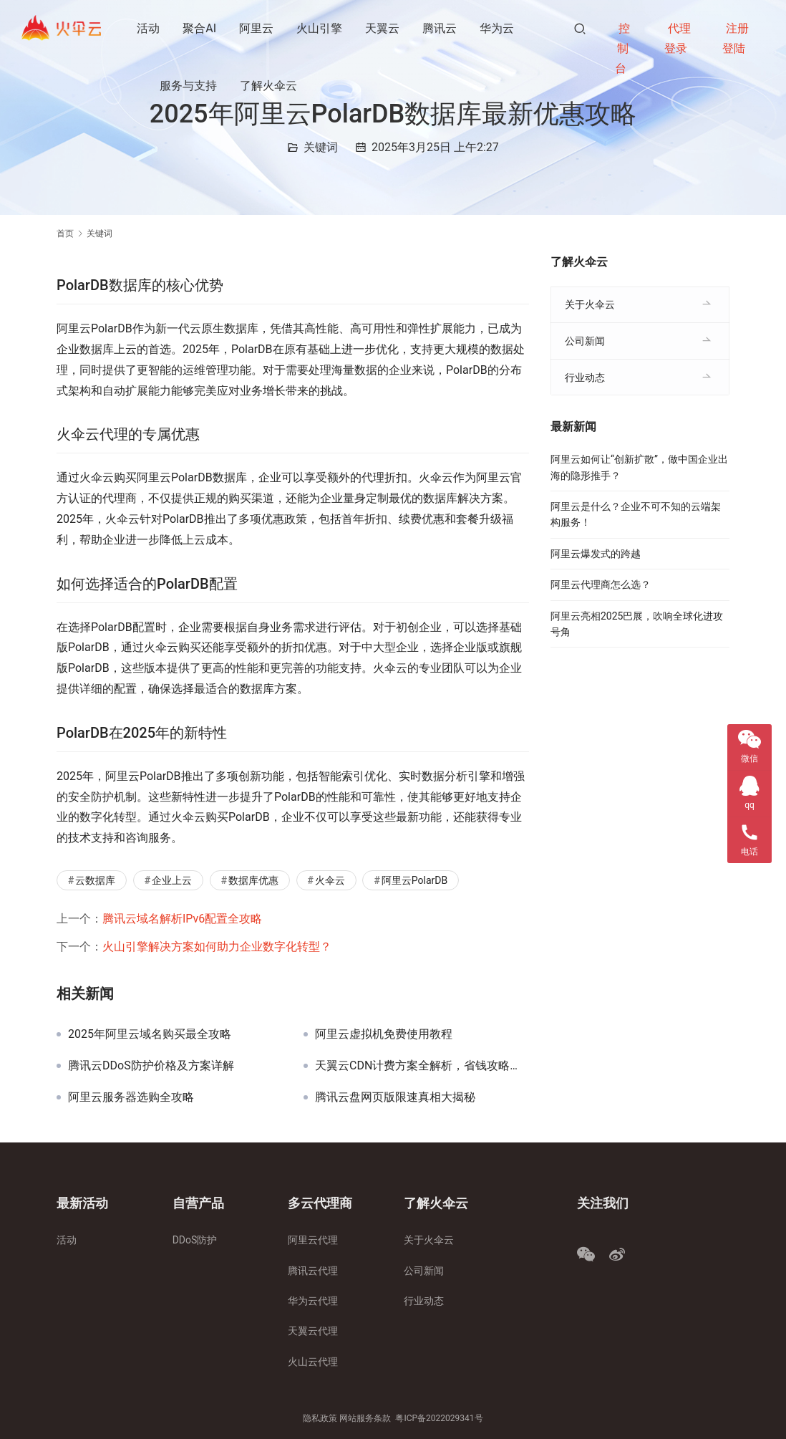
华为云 (497, 28)
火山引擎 (320, 28)
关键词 (321, 147)
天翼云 (383, 28)
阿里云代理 (313, 1240)
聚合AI (200, 28)
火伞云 (330, 880)
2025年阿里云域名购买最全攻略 (149, 1034)
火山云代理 (313, 1361)
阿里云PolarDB (414, 880)
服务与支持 (189, 85)
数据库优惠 (253, 880)
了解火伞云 (269, 85)
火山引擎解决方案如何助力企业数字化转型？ (216, 946)
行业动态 (585, 377)
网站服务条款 (365, 1418)
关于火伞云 (590, 304)
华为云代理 (313, 1300)
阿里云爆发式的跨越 (595, 553)
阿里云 (257, 28)
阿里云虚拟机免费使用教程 (383, 1034)
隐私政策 (320, 1418)
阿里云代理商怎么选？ (600, 584)
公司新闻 (585, 341)
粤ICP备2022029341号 (438, 1418)
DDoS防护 (195, 1240)
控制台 (622, 48)
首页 (65, 233)
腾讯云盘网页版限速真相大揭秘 (395, 1097)
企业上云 (172, 880)
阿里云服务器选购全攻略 (131, 1097)
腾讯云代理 (313, 1270)
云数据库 (95, 880)
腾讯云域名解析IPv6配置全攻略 (182, 918)
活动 (148, 28)
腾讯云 (440, 28)
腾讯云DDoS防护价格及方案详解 (151, 1065)
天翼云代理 (313, 1331)
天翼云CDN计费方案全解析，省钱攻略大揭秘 (422, 1065)
